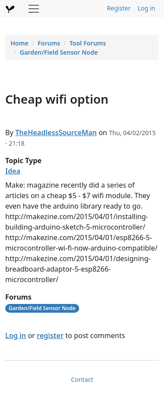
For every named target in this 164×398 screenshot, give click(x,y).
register (50, 335)
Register (118, 8)
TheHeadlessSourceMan (56, 132)
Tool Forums (88, 43)
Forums (49, 43)
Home (19, 43)
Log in (146, 8)
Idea (13, 171)
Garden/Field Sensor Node (59, 52)
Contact (82, 379)
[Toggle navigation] (33, 8)
